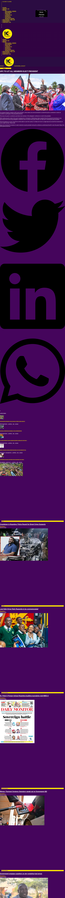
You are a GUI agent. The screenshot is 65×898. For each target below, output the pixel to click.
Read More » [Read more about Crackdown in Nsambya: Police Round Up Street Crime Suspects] (3, 526)
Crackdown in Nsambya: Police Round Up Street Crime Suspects (12, 421)
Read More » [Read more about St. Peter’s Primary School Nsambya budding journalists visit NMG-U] (3, 698)
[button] (32, 160)
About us (6, 8)
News (4, 10)
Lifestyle (8, 15)
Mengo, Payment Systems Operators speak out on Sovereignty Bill (23, 791)
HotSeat (8, 17)
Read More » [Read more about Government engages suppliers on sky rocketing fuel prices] (3, 876)
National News (10, 11)
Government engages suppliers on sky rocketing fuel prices (12, 459)
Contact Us (7, 22)
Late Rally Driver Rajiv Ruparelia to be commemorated (19, 609)
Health (7, 13)
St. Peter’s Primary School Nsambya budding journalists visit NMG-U (13, 440)
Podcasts (6, 21)
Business (8, 12)
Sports (7, 16)
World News (9, 18)
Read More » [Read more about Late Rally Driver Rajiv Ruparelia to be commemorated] (3, 611)
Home (4, 7)
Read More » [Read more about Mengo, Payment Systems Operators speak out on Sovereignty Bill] (3, 793)
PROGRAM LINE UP (9, 19)
